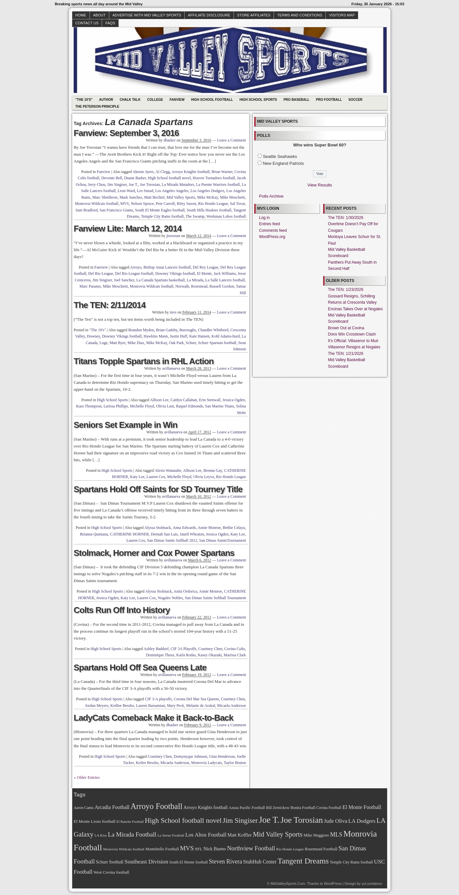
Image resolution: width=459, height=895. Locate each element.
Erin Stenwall (210, 400)
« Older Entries (87, 777)
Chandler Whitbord (213, 330)
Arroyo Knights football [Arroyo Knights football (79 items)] (205, 807)
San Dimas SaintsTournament (222, 540)
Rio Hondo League (213, 203)
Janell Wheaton (192, 534)
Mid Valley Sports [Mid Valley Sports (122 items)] (278, 834)
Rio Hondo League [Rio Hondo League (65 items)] (290, 849)
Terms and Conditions (299, 15)
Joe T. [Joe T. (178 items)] (269, 820)
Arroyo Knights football (191, 171)
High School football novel (169, 178)
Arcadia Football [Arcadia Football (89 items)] (111, 807)
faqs (110, 23)
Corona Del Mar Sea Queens (196, 699)
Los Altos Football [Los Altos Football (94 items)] (205, 835)
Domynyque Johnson (190, 756)
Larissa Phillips (115, 406)
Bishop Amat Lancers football (167, 267)
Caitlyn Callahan (184, 400)
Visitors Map (342, 15)
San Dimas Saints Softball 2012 (172, 540)
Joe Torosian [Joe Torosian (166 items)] (302, 820)
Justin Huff (178, 336)
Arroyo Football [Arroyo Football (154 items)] (156, 806)
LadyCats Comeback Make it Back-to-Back (154, 718)
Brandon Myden (141, 330)
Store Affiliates (254, 15)
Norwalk (182, 286)
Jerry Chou (96, 184)
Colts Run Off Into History (122, 610)
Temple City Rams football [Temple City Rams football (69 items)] (351, 862)
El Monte (204, 273)
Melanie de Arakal (200, 705)
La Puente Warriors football (218, 184)
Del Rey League (206, 267)
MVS (124, 203)
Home (80, 15)
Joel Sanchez (124, 280)
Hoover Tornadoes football (214, 178)
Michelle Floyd (142, 406)
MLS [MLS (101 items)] (336, 834)
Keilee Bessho (147, 762)
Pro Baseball (296, 99)
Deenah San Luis (164, 534)
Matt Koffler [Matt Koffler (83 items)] (239, 835)
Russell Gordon (221, 286)
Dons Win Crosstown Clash (352, 334)
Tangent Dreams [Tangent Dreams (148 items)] (303, 861)
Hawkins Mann (156, 336)
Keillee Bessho (122, 705)
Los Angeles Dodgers (207, 190)
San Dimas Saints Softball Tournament (215, 598)
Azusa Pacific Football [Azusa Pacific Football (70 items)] (247, 807)
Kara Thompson (88, 406)
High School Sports (258, 99)
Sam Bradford (86, 210)
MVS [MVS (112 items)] (187, 848)
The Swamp (195, 216)
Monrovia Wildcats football (96, 203)
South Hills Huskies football (209, 210)
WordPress (333, 883)
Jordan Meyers (96, 705)
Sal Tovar (237, 203)
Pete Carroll (165, 203)
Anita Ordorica (185, 591)
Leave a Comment (231, 140)
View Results (319, 185)
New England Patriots (283, 163)
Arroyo (136, 267)
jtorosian (173, 235)
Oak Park (176, 342)
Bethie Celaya (234, 527)
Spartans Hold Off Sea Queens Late (140, 667)
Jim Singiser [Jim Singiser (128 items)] (240, 820)
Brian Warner (222, 171)
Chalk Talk (130, 99)
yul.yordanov (372, 883)
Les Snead (145, 190)
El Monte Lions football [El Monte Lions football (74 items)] (94, 821)
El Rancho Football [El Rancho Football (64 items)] (130, 821)
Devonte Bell (111, 178)
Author (106, 99)
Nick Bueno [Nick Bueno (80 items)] (214, 848)
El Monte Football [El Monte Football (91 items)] (362, 807)
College (155, 99)
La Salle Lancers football (225, 280)
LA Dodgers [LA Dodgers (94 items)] (361, 821)
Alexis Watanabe (168, 470)
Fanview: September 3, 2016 (126, 133)
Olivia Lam (165, 406)
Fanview (177, 99)
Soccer (355, 99)
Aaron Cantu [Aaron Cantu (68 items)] (84, 808)
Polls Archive (271, 196)
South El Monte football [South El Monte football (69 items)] (188, 862)
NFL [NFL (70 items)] (198, 849)
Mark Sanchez (130, 197)
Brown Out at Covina (346, 328)
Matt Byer (118, 342)
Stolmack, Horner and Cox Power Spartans (154, 553)
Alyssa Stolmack (157, 527)
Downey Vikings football (175, 273)
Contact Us (87, 23)
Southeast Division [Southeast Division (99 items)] (146, 861)
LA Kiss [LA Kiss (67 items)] (100, 835)
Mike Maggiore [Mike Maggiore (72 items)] (316, 835)
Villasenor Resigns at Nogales (354, 347)
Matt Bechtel (154, 197)
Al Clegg (163, 171)
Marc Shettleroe (104, 197)
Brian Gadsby (166, 330)
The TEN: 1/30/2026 (346, 217)
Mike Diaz (135, 342)
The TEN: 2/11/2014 (110, 305)
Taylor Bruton (235, 762)
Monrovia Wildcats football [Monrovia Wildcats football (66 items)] (123, 849)
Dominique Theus (160, 655)
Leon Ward (126, 190)
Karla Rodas (186, 655)
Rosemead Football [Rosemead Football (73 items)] (321, 849)
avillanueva (171, 368)
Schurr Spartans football (217, 342)
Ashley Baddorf (156, 648)
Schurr (191, 342)
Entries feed (269, 224)
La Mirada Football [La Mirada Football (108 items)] (132, 834)
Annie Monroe (209, 527)
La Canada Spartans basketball (160, 280)
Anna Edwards (184, 527)
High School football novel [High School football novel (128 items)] (183, 820)
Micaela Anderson (231, 705)
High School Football (212, 99)
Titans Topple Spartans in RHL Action (144, 361)
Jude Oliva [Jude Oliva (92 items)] (335, 821)
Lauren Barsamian (150, 705)
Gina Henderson (222, 756)
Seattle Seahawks (280, 156)
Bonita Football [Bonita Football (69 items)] (302, 807)
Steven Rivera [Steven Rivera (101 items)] (225, 861)
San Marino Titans (219, 406)
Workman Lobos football (226, 216)
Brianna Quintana (94, 534)
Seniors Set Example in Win (125, 425)
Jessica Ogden (233, 400)
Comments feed (273, 230)
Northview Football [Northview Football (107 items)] (251, 848)
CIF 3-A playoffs (158, 699)
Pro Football (329, 99)
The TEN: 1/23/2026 (346, 289)
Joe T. (133, 184)
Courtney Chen (210, 648)
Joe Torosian (150, 184)
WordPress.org (272, 236)
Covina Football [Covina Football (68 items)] (328, 808)
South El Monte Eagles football (160, 210)
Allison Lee (159, 400)
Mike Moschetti (232, 197)
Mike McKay (207, 197)
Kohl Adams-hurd (226, 336)
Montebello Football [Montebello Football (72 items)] (162, 849)
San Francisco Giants (116, 210)
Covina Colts (234, 648)
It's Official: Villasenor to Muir (353, 340)
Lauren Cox (156, 476)
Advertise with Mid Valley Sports (147, 15)
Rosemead (199, 286)
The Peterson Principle (97, 106)
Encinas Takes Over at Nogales (355, 309)
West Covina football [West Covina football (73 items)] (111, 872)
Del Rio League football (134, 273)
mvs (173, 312)
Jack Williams (225, 273)
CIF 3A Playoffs (183, 648)
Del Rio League (100, 273)
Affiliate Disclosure (209, 15)
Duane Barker (135, 178)
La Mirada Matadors (178, 184)
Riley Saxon (186, 203)
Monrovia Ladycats (206, 762)
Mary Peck (175, 705)
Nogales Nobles (170, 598)
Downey (93, 336)
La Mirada (195, 280)
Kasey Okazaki (210, 655)
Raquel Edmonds (189, 406)
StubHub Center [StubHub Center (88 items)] (260, 861)
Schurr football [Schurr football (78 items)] (109, 862)
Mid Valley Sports (181, 197)
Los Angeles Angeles (171, 190)
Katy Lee (137, 476)
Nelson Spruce (142, 203)
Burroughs (187, 330)
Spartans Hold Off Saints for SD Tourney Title (158, 489)
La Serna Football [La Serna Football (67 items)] (170, 835)
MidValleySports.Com (288, 883)
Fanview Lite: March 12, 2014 (128, 228)
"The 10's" (84, 99)
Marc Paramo (90, 286)
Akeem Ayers (143, 171)
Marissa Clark (235, 655)
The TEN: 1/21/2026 (346, 353)
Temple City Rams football (162, 216)
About (99, 15)
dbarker (170, 140)
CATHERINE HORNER (129, 534)
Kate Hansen (199, 336)
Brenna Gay (212, 470)
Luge (103, 342)
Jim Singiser (117, 184)
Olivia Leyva (203, 476)
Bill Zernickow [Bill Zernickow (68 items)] (277, 808)
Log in (264, 217)
